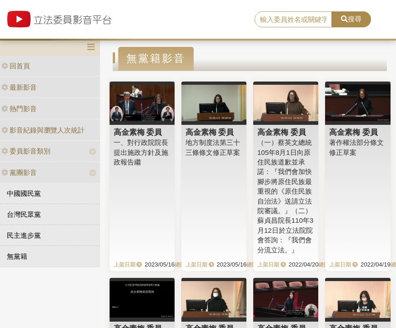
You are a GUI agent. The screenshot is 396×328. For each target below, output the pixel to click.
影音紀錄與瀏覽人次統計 (43, 130)
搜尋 (351, 19)
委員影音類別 (25, 151)
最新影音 (19, 87)
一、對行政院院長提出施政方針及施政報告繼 (141, 152)
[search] (293, 19)
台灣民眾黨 (24, 214)
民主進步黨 (24, 235)
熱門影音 (19, 109)
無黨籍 (17, 256)
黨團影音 (19, 172)
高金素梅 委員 (138, 132)
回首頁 (15, 66)
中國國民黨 (24, 193)
